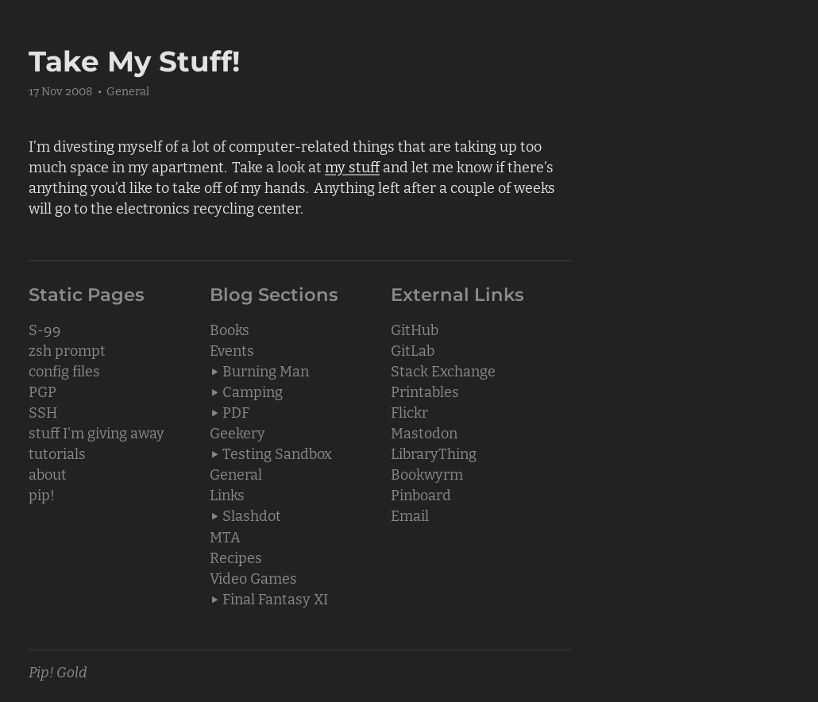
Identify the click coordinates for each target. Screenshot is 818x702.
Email (410, 514)
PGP (42, 391)
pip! (42, 494)
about (48, 473)
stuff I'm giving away (96, 432)
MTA (225, 536)
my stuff (352, 166)
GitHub (414, 329)
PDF (235, 411)
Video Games (253, 577)
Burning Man (265, 370)
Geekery (237, 432)
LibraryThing (434, 453)
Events (232, 349)
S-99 (45, 329)
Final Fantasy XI (275, 598)
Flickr (409, 411)
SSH (43, 411)
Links (227, 494)
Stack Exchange (443, 370)
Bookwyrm (427, 473)
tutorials (57, 453)
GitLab (412, 349)
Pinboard (421, 494)
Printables (425, 391)
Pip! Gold (58, 671)
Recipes (236, 557)
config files (64, 370)
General (127, 90)
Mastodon (424, 432)
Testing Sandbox (277, 453)
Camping (252, 391)
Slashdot (251, 514)
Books (229, 329)
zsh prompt (67, 349)
